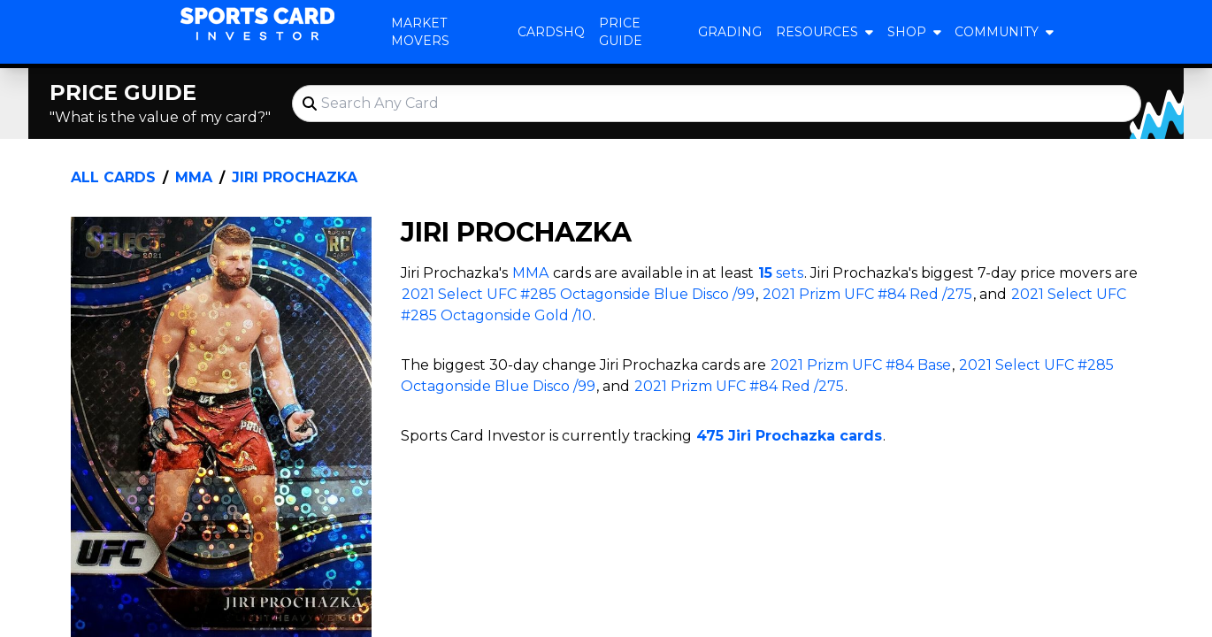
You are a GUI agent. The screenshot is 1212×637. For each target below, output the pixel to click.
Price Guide (620, 32)
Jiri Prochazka (294, 177)
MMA (193, 177)
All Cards (113, 177)
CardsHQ (551, 32)
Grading (730, 32)
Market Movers (420, 32)
